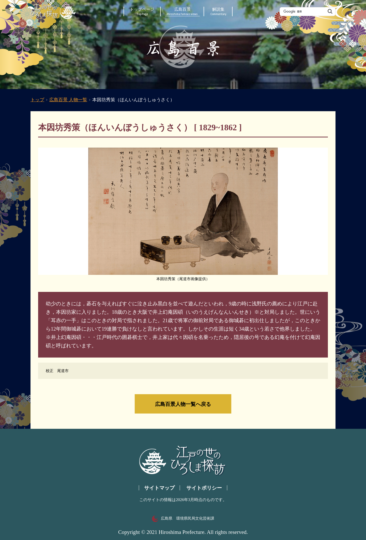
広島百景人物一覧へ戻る (183, 404)
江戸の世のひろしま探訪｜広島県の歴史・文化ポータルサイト (53, 11)
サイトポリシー (204, 488)
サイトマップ (159, 488)
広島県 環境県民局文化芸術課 (183, 518)
